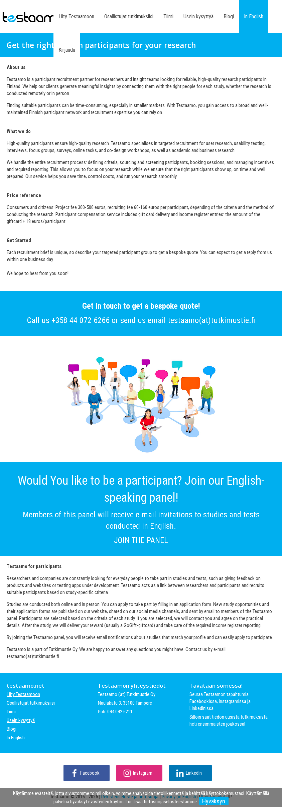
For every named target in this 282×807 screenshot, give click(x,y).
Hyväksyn (213, 801)
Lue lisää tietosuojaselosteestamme (161, 802)
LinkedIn (194, 773)
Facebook (90, 773)
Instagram (142, 773)
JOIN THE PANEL (141, 540)
